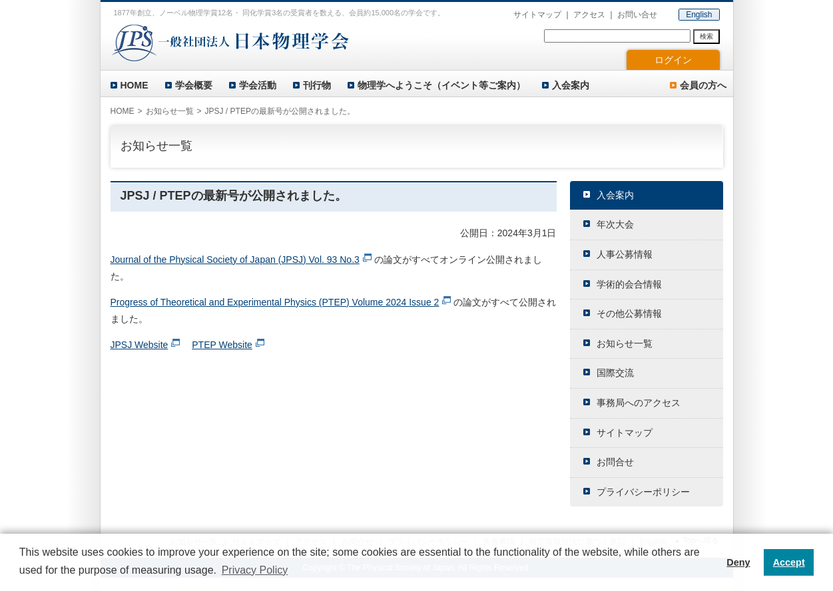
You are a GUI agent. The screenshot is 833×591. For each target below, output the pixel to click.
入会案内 (570, 85)
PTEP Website (222, 344)
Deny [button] (738, 562)
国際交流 (615, 372)
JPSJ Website (139, 344)
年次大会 (615, 224)
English (699, 14)
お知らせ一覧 (170, 111)
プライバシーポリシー (643, 492)
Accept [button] (789, 562)
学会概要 (193, 85)
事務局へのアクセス (639, 402)
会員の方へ (703, 85)
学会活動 (257, 85)
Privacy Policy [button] (255, 570)
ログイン (673, 60)
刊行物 (317, 85)
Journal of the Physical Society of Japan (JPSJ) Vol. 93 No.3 (235, 259)
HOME (134, 85)
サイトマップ (537, 14)
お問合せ (615, 462)
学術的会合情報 (629, 284)
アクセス (589, 14)
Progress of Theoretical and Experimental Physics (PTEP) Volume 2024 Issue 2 (275, 302)
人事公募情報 (625, 254)
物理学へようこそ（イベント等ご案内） (441, 85)
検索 (706, 36)
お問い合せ (637, 14)
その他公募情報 (629, 313)
